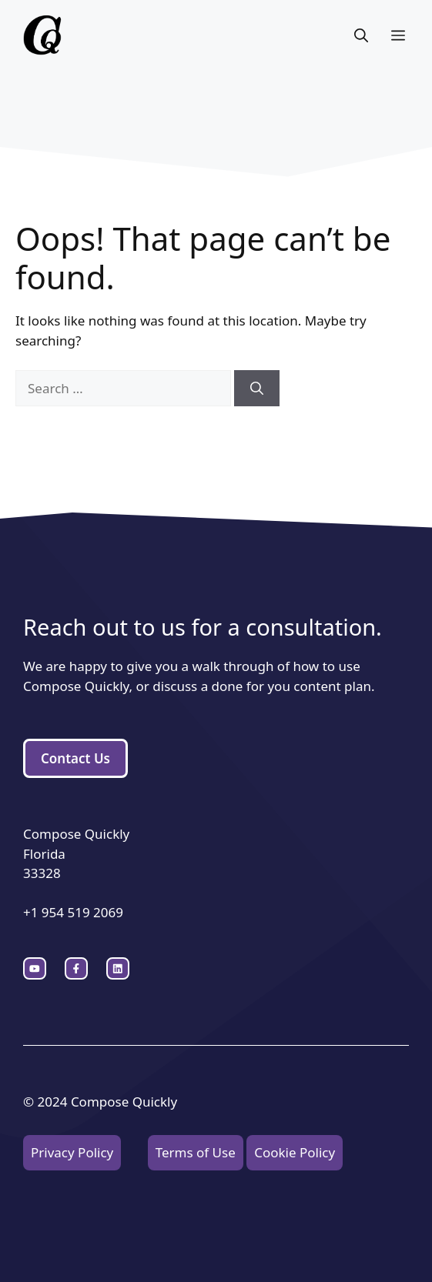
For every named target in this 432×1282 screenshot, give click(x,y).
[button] (361, 35)
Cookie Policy (294, 1152)
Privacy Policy (72, 1152)
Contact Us (75, 758)
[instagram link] (34, 968)
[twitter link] (76, 968)
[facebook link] (117, 968)
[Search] (257, 388)
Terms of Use (196, 1152)
